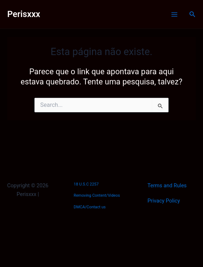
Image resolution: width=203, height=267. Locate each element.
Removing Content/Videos (97, 195)
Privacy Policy (164, 200)
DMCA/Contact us (89, 207)
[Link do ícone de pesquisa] (192, 14)
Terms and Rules (167, 185)
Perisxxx (23, 14)
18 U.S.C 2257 (86, 184)
